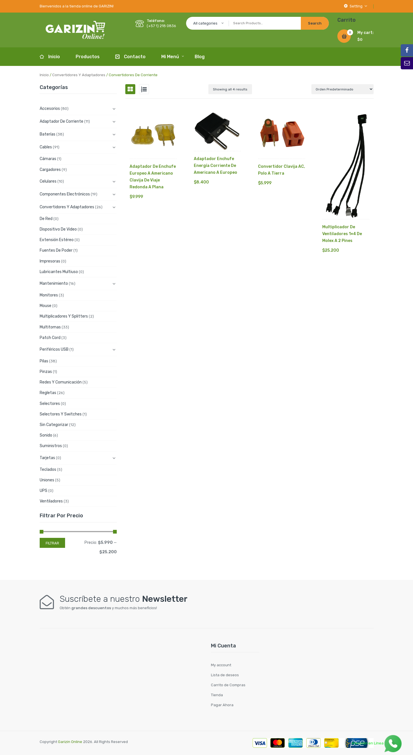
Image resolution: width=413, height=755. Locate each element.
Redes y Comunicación (61, 382)
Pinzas (46, 371)
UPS (43, 490)
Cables (46, 147)
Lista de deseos (225, 675)
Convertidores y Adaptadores (78, 75)
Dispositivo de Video (58, 229)
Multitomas (50, 327)
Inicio (44, 75)
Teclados (48, 469)
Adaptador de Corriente (61, 121)
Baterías (47, 134)
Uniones (47, 480)
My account (221, 665)
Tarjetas (47, 457)
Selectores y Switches (61, 414)
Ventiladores (51, 501)
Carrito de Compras (228, 685)
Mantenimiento (54, 283)
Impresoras (50, 261)
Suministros (51, 445)
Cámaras (48, 158)
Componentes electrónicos (65, 194)
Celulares (48, 181)
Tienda (217, 695)
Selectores (50, 403)
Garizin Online (70, 742)
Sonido (46, 435)
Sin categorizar (54, 424)
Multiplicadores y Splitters (64, 316)
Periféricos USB (54, 349)
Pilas (44, 361)
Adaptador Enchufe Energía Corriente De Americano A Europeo (215, 165)
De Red (46, 218)
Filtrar (52, 543)
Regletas (48, 392)
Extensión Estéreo (57, 239)
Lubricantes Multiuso (59, 271)
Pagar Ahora (222, 705)
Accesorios (50, 108)
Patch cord (50, 337)
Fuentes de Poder (56, 250)
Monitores (49, 295)
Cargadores (50, 169)
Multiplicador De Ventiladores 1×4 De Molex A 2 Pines (342, 234)
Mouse (45, 305)
